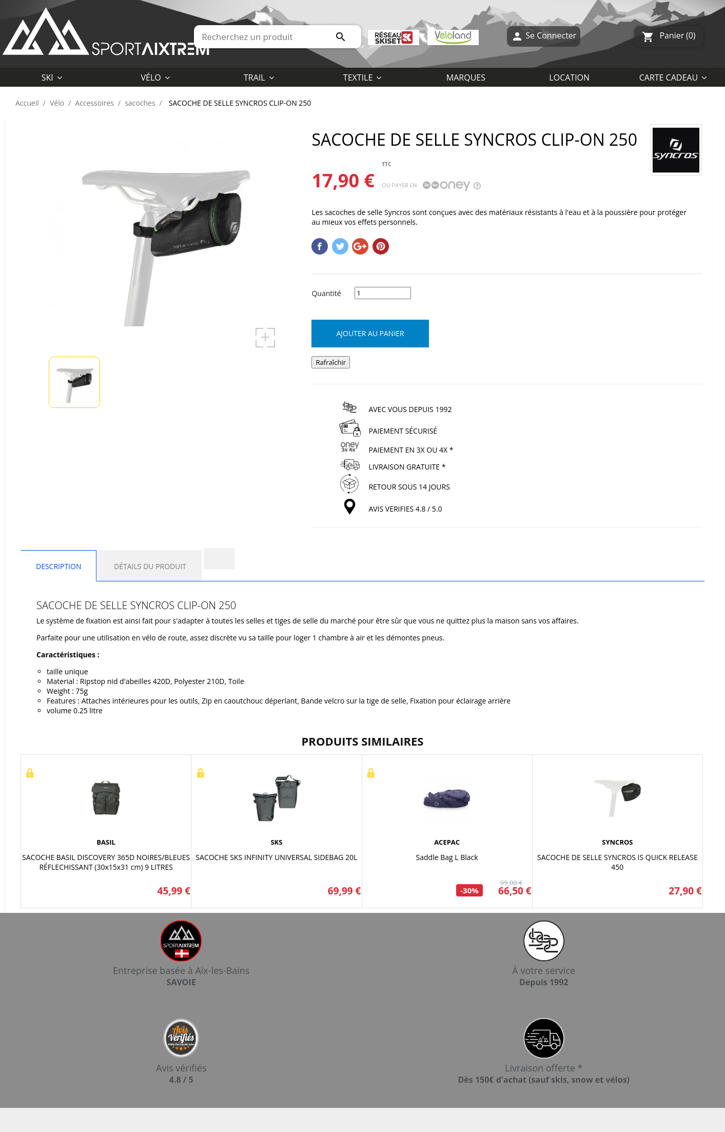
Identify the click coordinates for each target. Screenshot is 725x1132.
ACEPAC (447, 842)
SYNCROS (617, 842)
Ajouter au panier (370, 333)
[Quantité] (383, 293)
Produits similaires (363, 741)
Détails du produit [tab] (150, 566)
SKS (276, 842)
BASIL (105, 842)
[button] (362, 77)
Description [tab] (58, 566)
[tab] (219, 558)
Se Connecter (543, 36)
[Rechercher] (277, 36)
